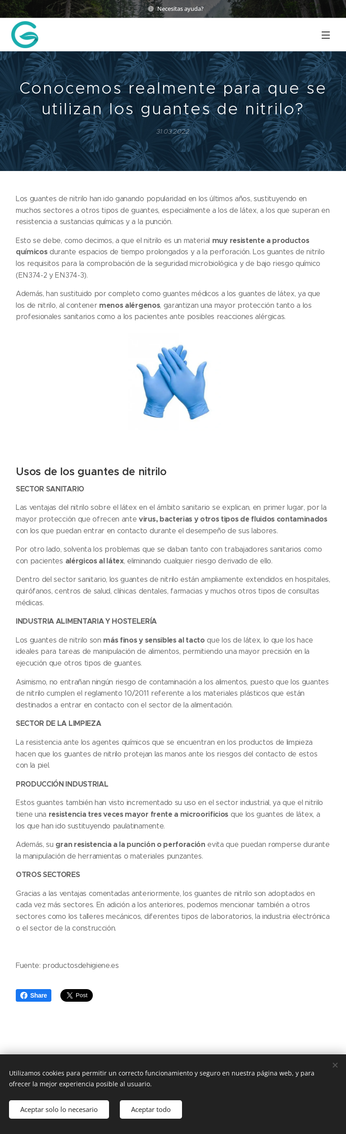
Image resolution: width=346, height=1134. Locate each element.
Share (33, 995)
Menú (326, 35)
